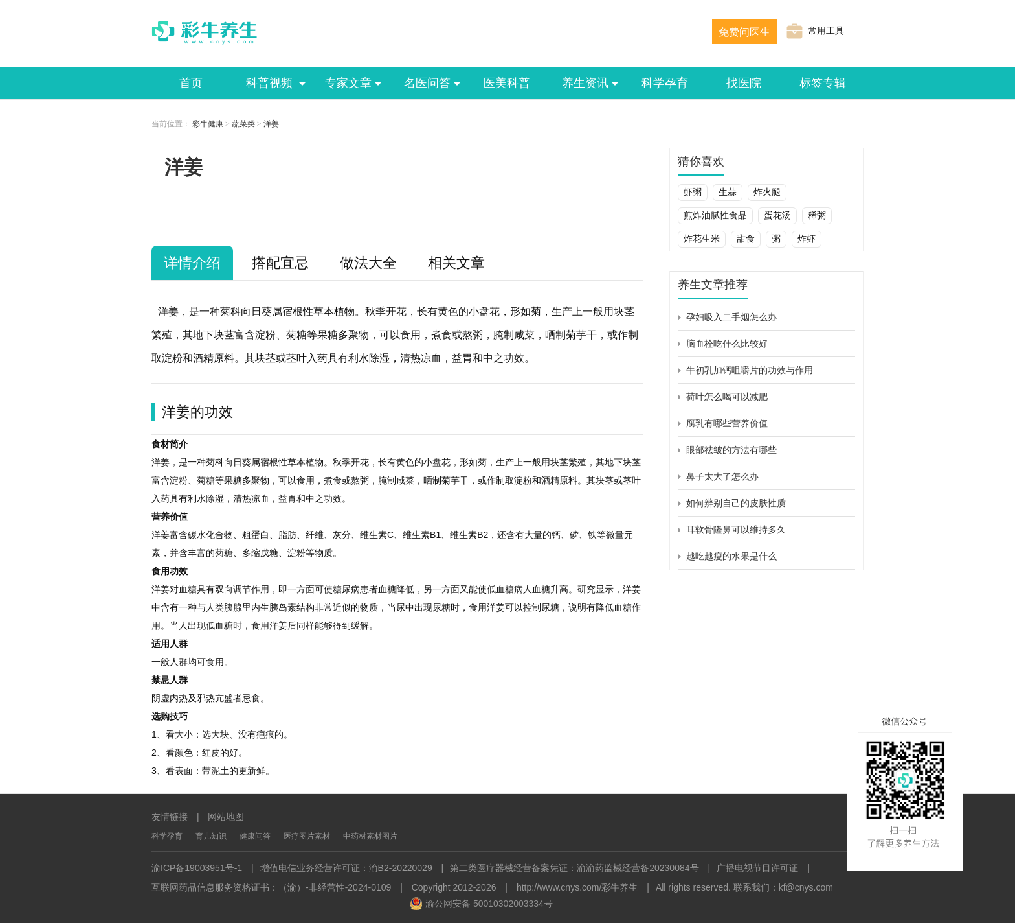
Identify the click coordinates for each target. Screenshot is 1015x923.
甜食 (746, 238)
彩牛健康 (207, 123)
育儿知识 (211, 836)
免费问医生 (744, 32)
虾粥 (693, 192)
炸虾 (807, 238)
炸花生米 (702, 238)
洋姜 (271, 123)
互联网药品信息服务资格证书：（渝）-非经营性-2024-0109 (271, 887)
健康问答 (255, 836)
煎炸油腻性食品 (715, 215)
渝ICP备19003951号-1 (196, 868)
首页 (191, 82)
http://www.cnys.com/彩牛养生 (577, 887)
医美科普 (507, 82)
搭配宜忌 (280, 263)
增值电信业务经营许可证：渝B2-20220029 (346, 868)
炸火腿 (767, 192)
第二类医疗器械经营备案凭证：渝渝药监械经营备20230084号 (574, 868)
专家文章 (349, 82)
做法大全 (368, 263)
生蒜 (728, 192)
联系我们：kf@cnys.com (783, 887)
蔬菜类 (243, 123)
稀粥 (817, 215)
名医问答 (428, 82)
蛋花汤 (777, 215)
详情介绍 (192, 263)
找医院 (743, 82)
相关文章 (456, 263)
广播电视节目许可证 (757, 868)
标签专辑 (822, 82)
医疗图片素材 (307, 836)
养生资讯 (586, 82)
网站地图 (226, 817)
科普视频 (270, 82)
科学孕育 (664, 82)
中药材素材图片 (370, 836)
